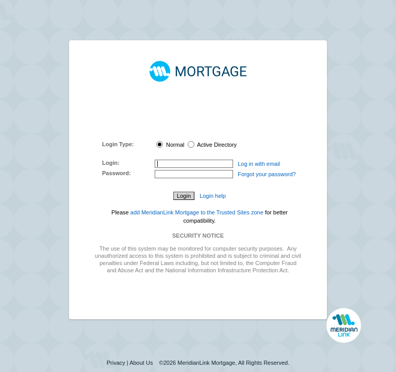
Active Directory (212, 145)
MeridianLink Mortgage (206, 363)
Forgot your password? (267, 174)
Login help (213, 196)
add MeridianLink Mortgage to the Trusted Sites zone (196, 212)
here (208, 129)
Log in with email (259, 164)
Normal (170, 145)
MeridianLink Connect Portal (196, 115)
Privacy (116, 363)
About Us (141, 363)
